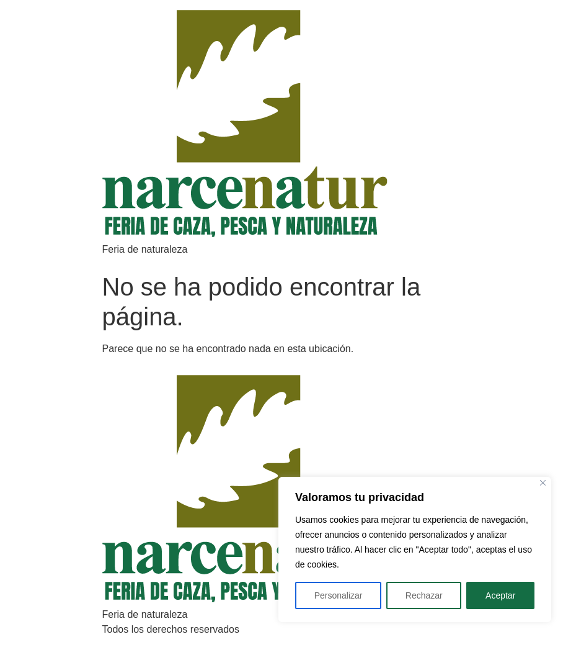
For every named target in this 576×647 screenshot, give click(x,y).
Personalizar (338, 595)
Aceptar (500, 595)
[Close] (543, 483)
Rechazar (424, 595)
